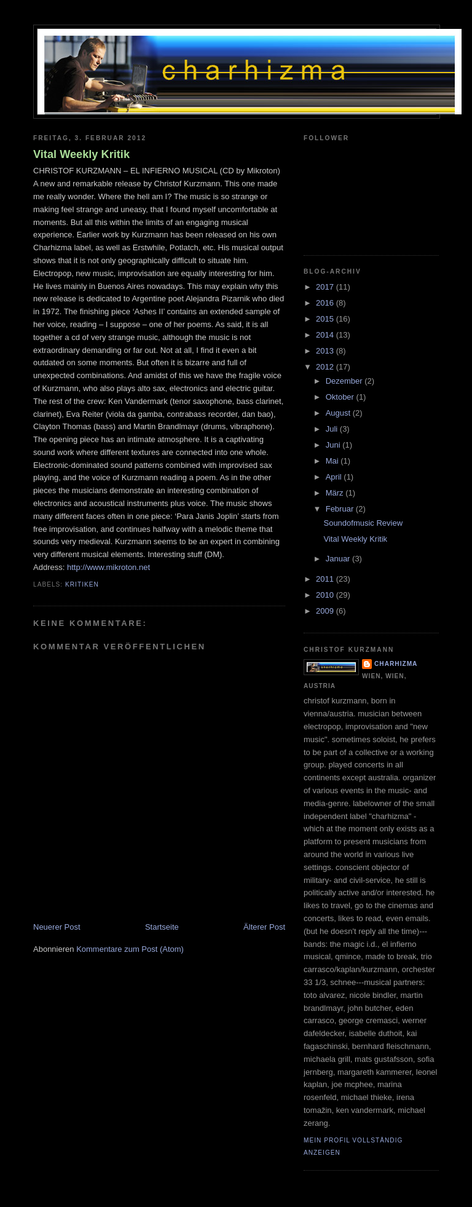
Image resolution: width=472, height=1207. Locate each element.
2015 (326, 318)
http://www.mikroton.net (108, 567)
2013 (326, 350)
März (336, 492)
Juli (333, 428)
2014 (326, 334)
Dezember (345, 381)
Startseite (162, 927)
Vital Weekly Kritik (81, 154)
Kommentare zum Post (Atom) (130, 949)
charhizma (395, 663)
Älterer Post (264, 927)
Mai (333, 460)
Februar (341, 508)
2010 (326, 595)
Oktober (341, 397)
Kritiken (82, 584)
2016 (326, 302)
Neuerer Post (57, 927)
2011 (326, 579)
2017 (326, 286)
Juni (334, 444)
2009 (326, 610)
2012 (326, 366)
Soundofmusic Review (363, 523)
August (339, 413)
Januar (339, 558)
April (335, 476)
